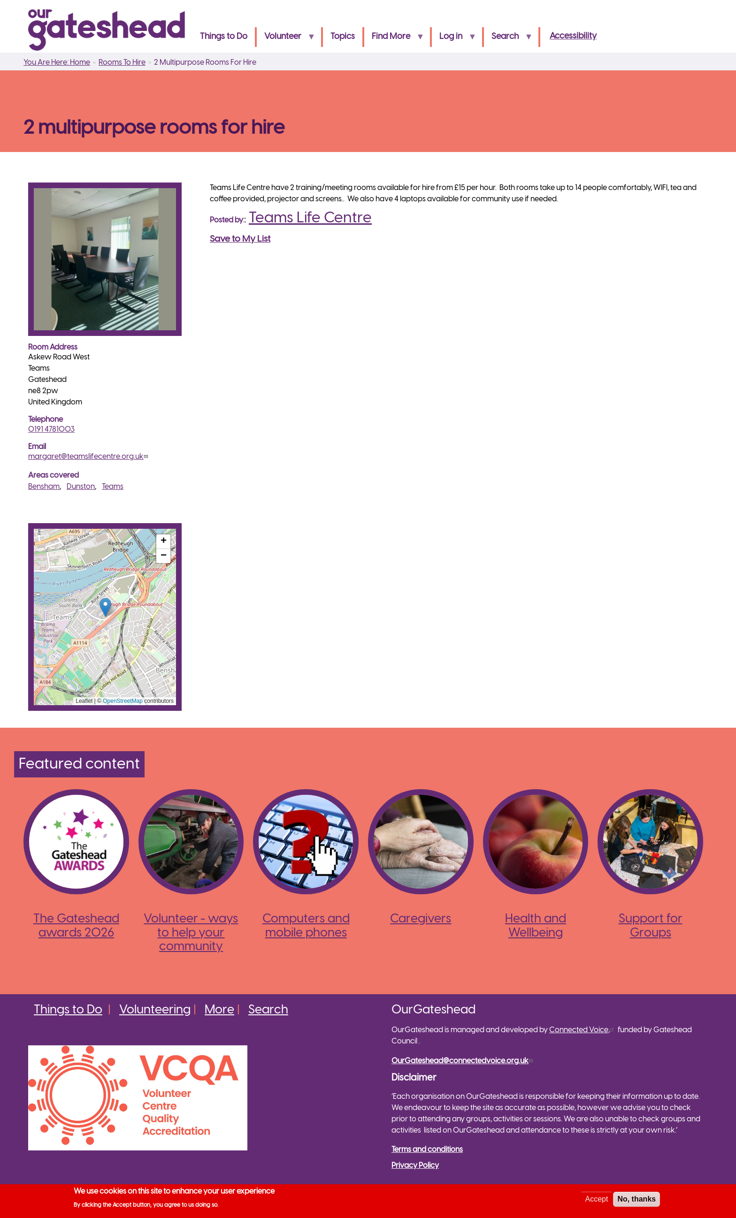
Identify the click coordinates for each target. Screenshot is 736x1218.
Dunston (81, 487)
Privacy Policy (415, 1166)
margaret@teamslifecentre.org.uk (89, 457)
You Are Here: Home (56, 63)
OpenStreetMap (123, 701)
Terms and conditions (427, 1150)
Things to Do (223, 36)
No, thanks (636, 1199)
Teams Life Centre (310, 218)
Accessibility (573, 36)
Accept (596, 1199)
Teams (112, 487)
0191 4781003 (51, 430)
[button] (105, 607)
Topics (342, 36)
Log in (454, 39)
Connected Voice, (582, 1030)
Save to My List (240, 239)
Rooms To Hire (122, 63)
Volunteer (286, 39)
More (219, 1010)
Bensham (44, 487)
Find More (394, 39)
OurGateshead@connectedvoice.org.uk (463, 1061)
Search (508, 39)
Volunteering (155, 1010)
